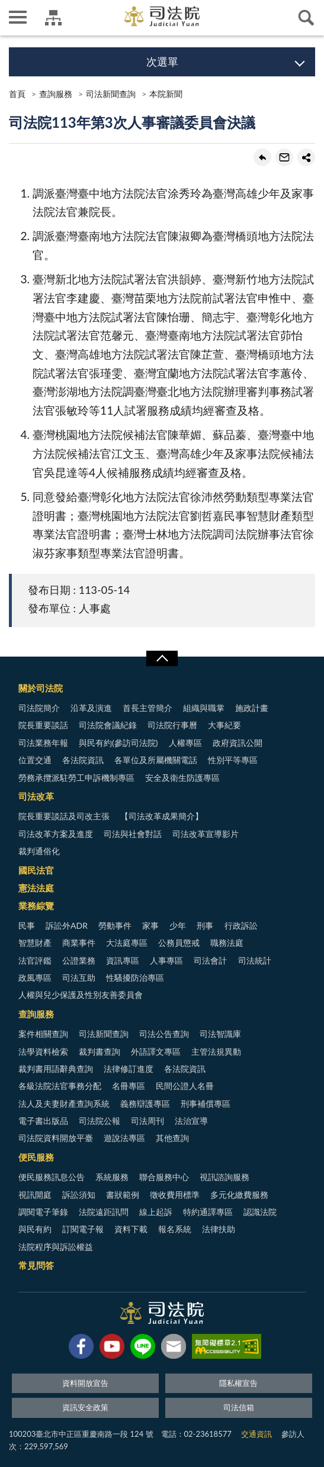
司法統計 (254, 960)
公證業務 (78, 960)
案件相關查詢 (43, 1034)
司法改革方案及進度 (55, 834)
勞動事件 (114, 925)
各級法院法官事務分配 (59, 1086)
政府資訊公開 (237, 743)
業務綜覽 (36, 905)
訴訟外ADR (67, 925)
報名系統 (174, 1229)
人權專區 (185, 743)
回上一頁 (262, 157)
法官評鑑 (35, 960)
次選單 (162, 61)
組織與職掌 (203, 708)
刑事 (205, 925)
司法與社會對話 (133, 834)
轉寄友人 (284, 157)
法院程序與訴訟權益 (55, 1247)
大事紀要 (224, 725)
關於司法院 (40, 688)
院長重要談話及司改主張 (64, 816)
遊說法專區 (124, 1138)
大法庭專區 (126, 943)
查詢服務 (55, 94)
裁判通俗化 (39, 851)
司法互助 (78, 977)
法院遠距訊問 (104, 1212)
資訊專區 (122, 960)
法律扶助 (218, 1229)
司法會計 (210, 960)
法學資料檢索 (43, 1051)
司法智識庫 (220, 1034)
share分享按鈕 (306, 157)
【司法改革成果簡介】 (161, 816)
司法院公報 (99, 1121)
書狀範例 (122, 1195)
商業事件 (78, 943)
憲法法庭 (36, 888)
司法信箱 (238, 1407)
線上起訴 (155, 1212)
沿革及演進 (91, 708)
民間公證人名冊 (185, 1086)
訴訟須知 (78, 1195)
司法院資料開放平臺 (55, 1138)
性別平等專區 (233, 760)
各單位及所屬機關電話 (155, 760)
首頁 (17, 94)
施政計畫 (251, 708)
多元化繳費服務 (239, 1195)
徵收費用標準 (175, 1195)
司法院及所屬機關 (53, 17)
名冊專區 (128, 1086)
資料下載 (130, 1229)
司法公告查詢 (164, 1034)
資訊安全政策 (85, 1407)
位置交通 (35, 760)
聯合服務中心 (164, 1177)
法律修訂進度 (128, 1069)
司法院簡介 (39, 708)
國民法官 (36, 870)
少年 (177, 925)
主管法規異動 (216, 1051)
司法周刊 (147, 1121)
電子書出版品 (43, 1121)
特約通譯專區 (208, 1212)
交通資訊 (256, 1434)
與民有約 (35, 1229)
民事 (26, 925)
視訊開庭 (35, 1195)
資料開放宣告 (85, 1383)
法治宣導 (191, 1121)
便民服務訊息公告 (51, 1177)
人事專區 (166, 960)
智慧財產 (35, 943)
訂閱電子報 (83, 1229)
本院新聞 (165, 94)
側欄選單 (18, 17)
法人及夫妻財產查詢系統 (64, 1103)
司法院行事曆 (172, 725)
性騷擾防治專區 (135, 977)
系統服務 (112, 1177)
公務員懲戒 (179, 943)
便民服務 (36, 1157)
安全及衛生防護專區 (182, 778)
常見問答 (36, 1265)
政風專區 (35, 977)
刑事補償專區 (205, 1103)
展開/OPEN (161, 658)
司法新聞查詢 (111, 94)
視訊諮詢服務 (224, 1177)
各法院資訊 (83, 760)
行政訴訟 (241, 925)
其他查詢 (172, 1138)
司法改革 (36, 796)
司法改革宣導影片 (205, 834)
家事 (150, 925)
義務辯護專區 (145, 1103)
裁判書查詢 (99, 1051)
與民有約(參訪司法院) (118, 743)
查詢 (306, 17)
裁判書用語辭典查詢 (55, 1069)
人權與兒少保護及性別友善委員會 (80, 995)
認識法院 (260, 1212)
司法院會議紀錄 (108, 725)
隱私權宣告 (238, 1383)
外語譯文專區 (156, 1051)
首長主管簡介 (147, 708)
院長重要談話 (43, 725)
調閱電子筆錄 (43, 1212)
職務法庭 (226, 943)
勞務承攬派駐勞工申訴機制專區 (76, 778)
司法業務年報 (43, 743)
